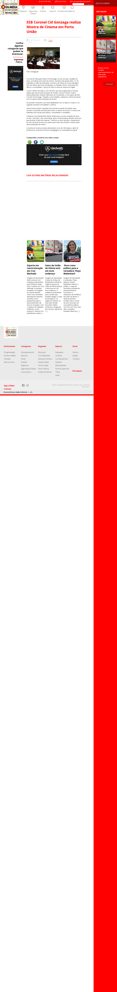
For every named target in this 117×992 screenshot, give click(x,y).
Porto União (43, 365)
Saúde (75, 355)
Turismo (76, 359)
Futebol (58, 362)
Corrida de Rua (61, 359)
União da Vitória (44, 372)
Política (43, 11)
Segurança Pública (33, 12)
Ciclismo (58, 355)
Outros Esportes (62, 368)
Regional (23, 11)
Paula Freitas (43, 362)
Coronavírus (26, 372)
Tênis (57, 372)
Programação (9, 352)
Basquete (59, 352)
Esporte (52, 11)
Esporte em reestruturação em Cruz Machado (35, 269)
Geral (72, 11)
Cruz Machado (44, 355)
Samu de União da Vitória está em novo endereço (53, 269)
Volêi (57, 375)
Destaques (77, 371)
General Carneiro (45, 359)
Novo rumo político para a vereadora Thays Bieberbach (72, 269)
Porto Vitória (43, 368)
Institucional (9, 346)
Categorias (26, 346)
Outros (75, 352)
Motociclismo (60, 365)
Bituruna (42, 352)
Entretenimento (64, 11)
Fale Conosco (9, 362)
